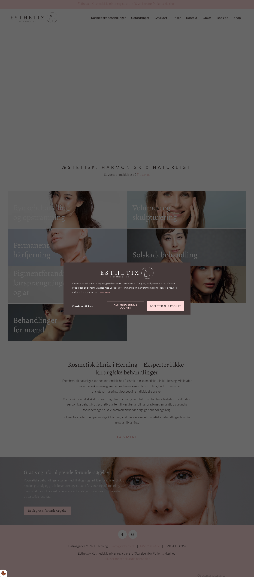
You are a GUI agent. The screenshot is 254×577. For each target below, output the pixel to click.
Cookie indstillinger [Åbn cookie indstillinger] (83, 305)
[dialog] (127, 288)
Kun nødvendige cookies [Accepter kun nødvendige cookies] (125, 306)
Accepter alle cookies (165, 306)
